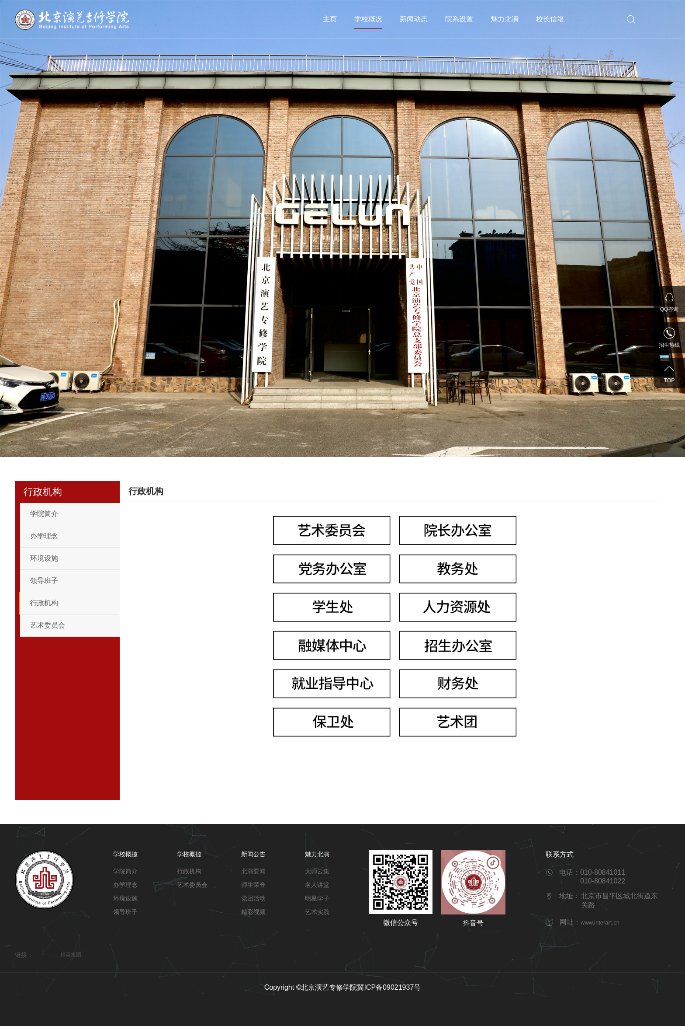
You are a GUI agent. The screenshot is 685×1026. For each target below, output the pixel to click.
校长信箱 (550, 19)
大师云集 (317, 871)
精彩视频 (253, 911)
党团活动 (253, 898)
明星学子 (317, 898)
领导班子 (44, 580)
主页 (330, 19)
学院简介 (44, 513)
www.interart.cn (600, 922)
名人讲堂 (317, 884)
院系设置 (459, 19)
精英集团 (70, 955)
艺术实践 (317, 911)
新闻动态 (414, 19)
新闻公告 (253, 854)
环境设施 (44, 558)
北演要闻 (253, 871)
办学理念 (44, 536)
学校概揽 (125, 854)
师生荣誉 (253, 884)
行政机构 (44, 603)
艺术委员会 (47, 625)
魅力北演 (505, 19)
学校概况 (368, 19)
